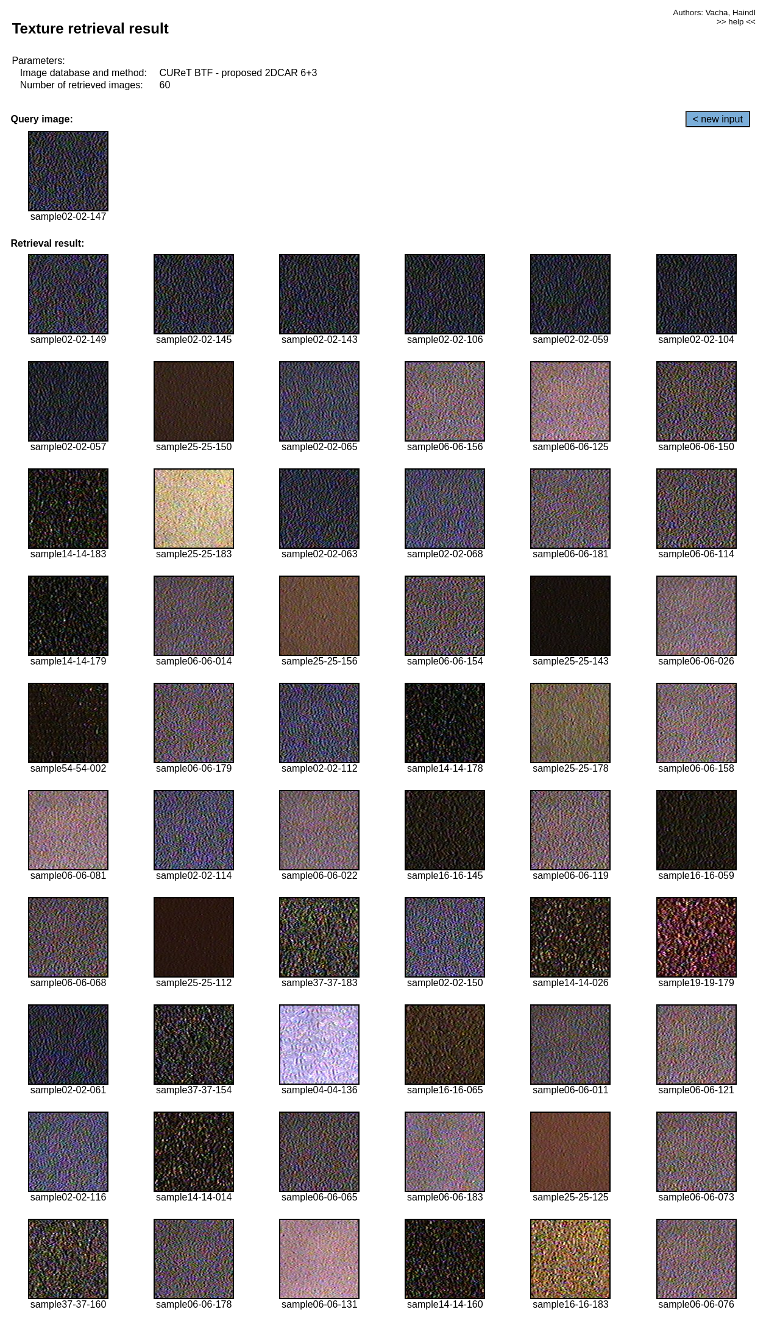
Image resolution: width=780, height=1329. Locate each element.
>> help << (736, 21)
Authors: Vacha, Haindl (714, 12)
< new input (718, 119)
